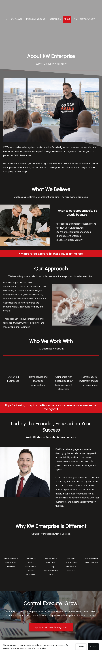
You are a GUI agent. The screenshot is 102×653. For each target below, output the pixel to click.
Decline (81, 646)
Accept (93, 646)
